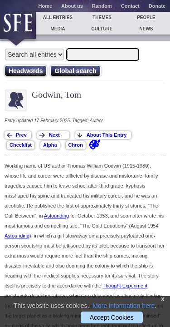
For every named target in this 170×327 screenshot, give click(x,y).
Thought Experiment (124, 285)
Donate (157, 6)
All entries (58, 17)
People (146, 17)
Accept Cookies (112, 317)
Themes (102, 17)
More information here (123, 305)
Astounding (56, 215)
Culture (101, 28)
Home (46, 6)
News (146, 28)
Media (57, 28)
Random (102, 6)
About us (72, 6)
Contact (130, 6)
